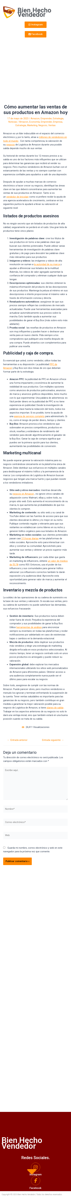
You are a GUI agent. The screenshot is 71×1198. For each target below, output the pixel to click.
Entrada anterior (17, 740)
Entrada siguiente (53, 740)
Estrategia (58, 118)
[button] (36, 25)
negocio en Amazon (23, 493)
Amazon (35, 118)
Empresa (57, 121)
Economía (34, 121)
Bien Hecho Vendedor (34, 12)
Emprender (46, 118)
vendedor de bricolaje (17, 196)
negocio (10, 144)
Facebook (35, 1188)
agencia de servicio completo (29, 416)
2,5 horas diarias (30, 538)
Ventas (52, 125)
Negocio (42, 125)
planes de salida (55, 707)
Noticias (12, 121)
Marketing (32, 125)
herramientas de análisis (29, 627)
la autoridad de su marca (47, 264)
